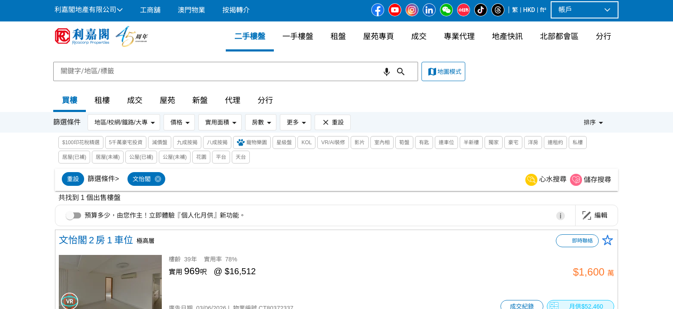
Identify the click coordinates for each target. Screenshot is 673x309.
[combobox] (236, 71)
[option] (73, 179)
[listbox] (326, 180)
